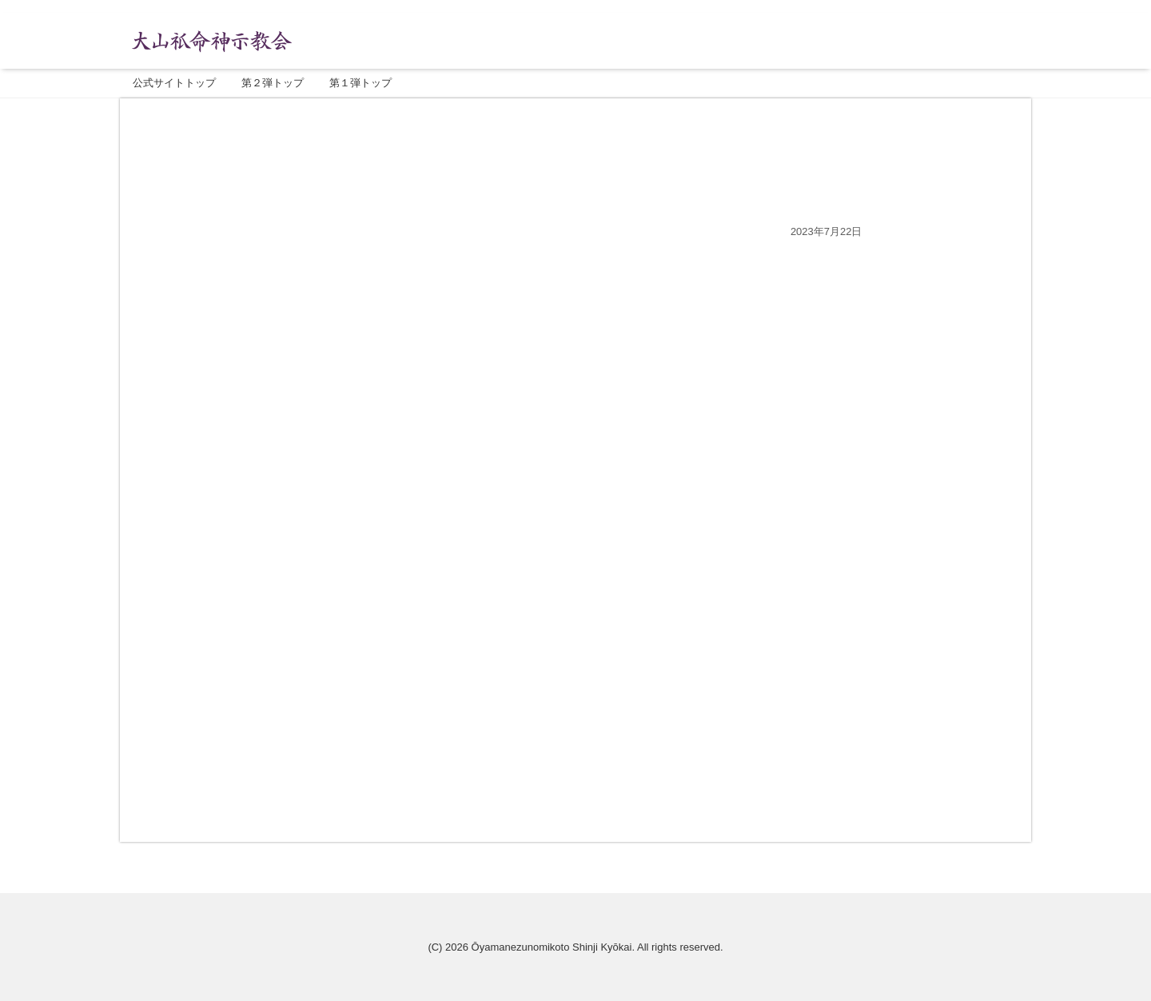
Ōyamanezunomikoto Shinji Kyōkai (552, 947)
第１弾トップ (360, 83)
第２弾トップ (272, 83)
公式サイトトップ (174, 83)
